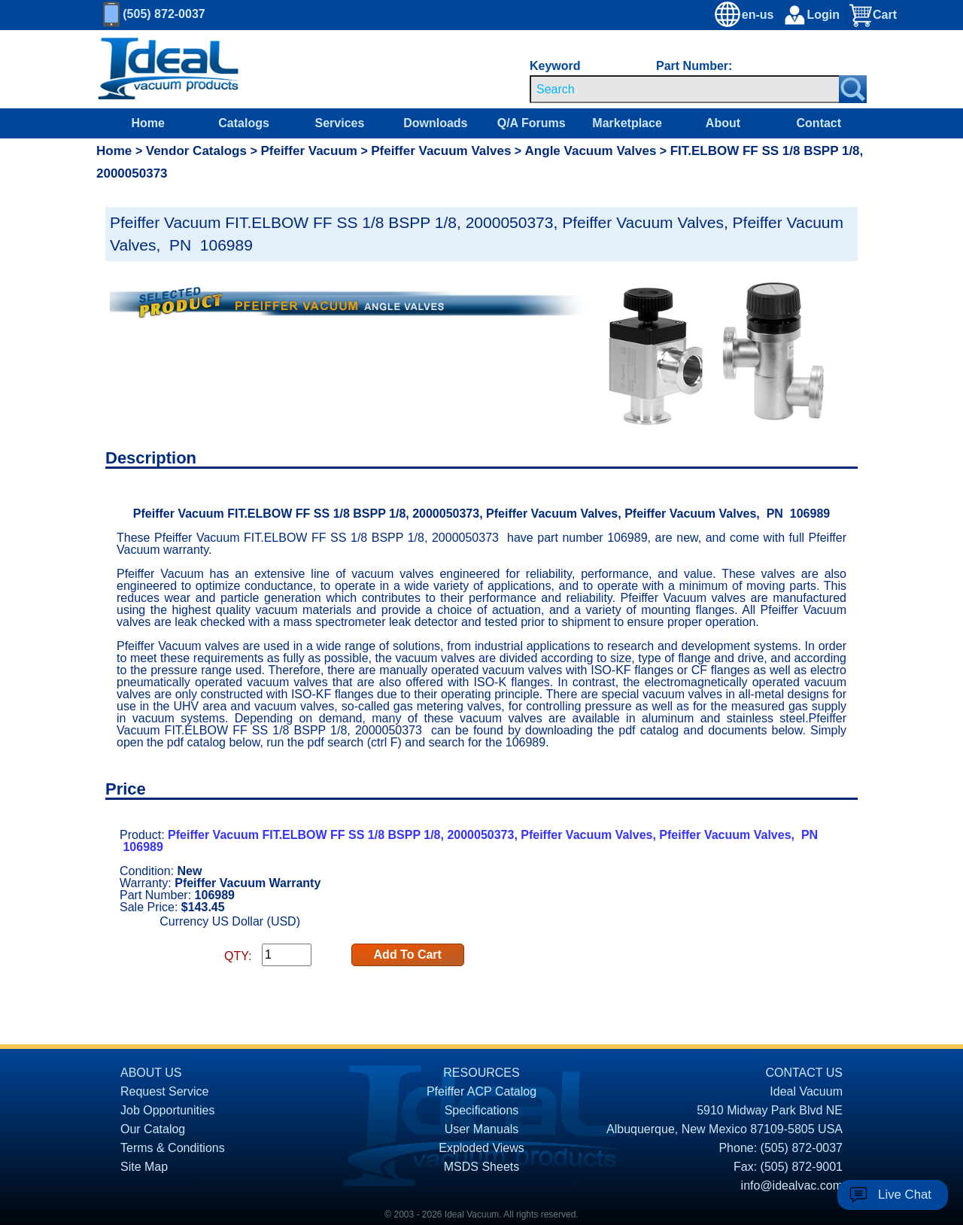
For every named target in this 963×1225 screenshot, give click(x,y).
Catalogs (243, 123)
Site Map (144, 1166)
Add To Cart (408, 954)
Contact (819, 123)
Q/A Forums (531, 123)
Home (147, 123)
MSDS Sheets (481, 1166)
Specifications (482, 1110)
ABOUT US (151, 1072)
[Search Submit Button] (853, 89)
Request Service (164, 1091)
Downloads (435, 123)
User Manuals (482, 1129)
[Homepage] (168, 69)
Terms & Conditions (172, 1147)
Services (340, 123)
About (723, 123)
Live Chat (904, 1194)
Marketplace (627, 123)
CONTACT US (804, 1072)
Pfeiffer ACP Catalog (481, 1091)
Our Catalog (152, 1129)
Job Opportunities (167, 1110)
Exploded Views (481, 1147)
